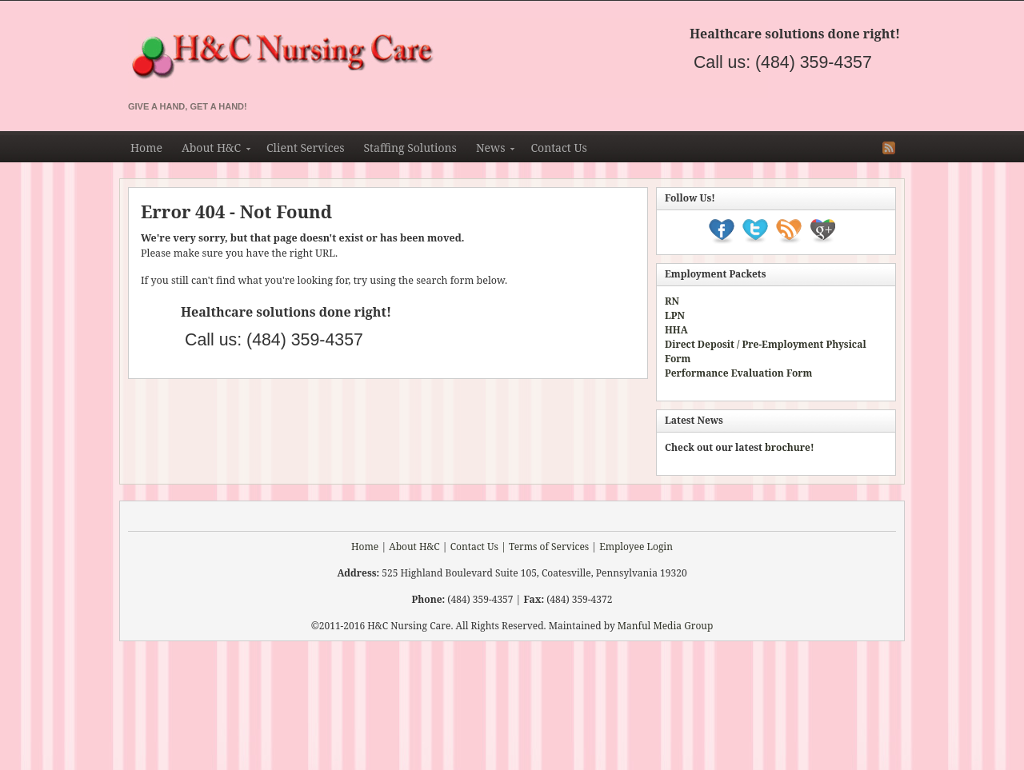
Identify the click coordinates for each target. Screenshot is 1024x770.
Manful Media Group (666, 625)
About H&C (211, 150)
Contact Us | (478, 546)
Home (146, 147)
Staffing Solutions (409, 147)
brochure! (789, 447)
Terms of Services (549, 546)
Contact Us (558, 147)
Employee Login (636, 546)
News (490, 150)
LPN (675, 315)
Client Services (305, 147)
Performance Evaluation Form (738, 373)
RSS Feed (888, 148)
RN (672, 301)
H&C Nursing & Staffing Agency (448, 58)
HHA (676, 330)
